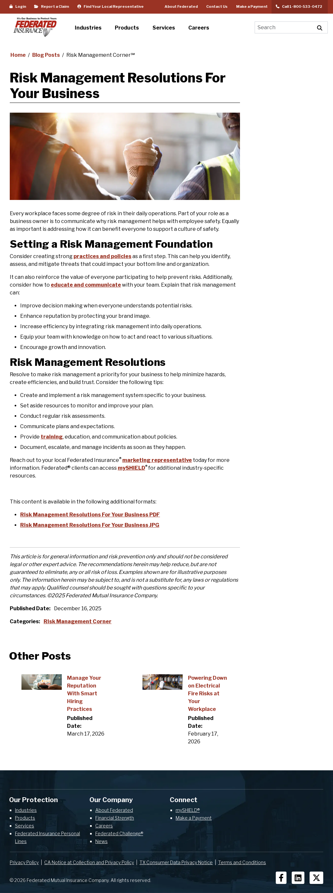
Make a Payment (252, 6)
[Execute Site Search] (320, 27)
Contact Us (217, 6)
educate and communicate (86, 285)
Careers (104, 825)
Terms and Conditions (242, 862)
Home (18, 55)
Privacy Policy (24, 862)
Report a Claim (51, 6)
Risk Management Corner (78, 621)
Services (24, 825)
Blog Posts (46, 55)
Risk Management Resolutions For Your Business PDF (90, 515)
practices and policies (102, 256)
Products (25, 818)
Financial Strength (114, 818)
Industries (26, 810)
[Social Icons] (281, 878)
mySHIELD (131, 468)
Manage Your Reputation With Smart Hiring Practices (84, 693)
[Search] (283, 27)
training (52, 437)
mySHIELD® (188, 810)
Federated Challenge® (119, 833)
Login (17, 6)
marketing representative (157, 460)
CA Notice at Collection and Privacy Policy (89, 862)
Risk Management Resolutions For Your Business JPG (89, 525)
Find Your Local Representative (110, 6)
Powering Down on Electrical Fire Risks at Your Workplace (207, 693)
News (101, 841)
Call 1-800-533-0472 (300, 6)
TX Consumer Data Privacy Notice (176, 862)
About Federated (181, 6)
